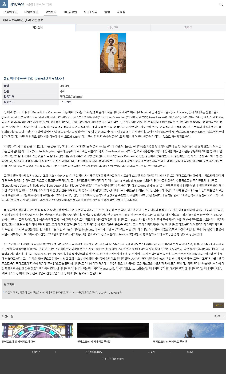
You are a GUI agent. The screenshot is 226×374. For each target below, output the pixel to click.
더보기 (217, 316)
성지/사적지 (44, 4)
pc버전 (151, 352)
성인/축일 (17, 4)
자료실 (121, 12)
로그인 (190, 352)
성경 (30, 4)
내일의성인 (31, 12)
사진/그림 (113, 27)
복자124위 (90, 12)
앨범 (107, 12)
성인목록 (50, 12)
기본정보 (37, 27)
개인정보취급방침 (93, 352)
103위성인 (70, 12)
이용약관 (36, 352)
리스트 (219, 305)
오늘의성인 (10, 12)
